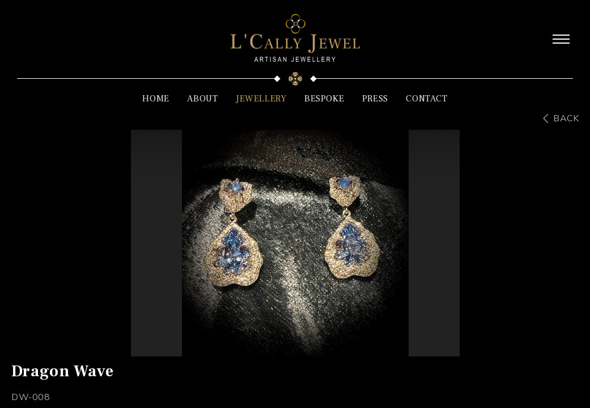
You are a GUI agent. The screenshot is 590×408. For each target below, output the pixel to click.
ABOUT (202, 98)
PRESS (375, 98)
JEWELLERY (261, 98)
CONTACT (426, 98)
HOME (155, 98)
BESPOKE (324, 98)
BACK (566, 118)
